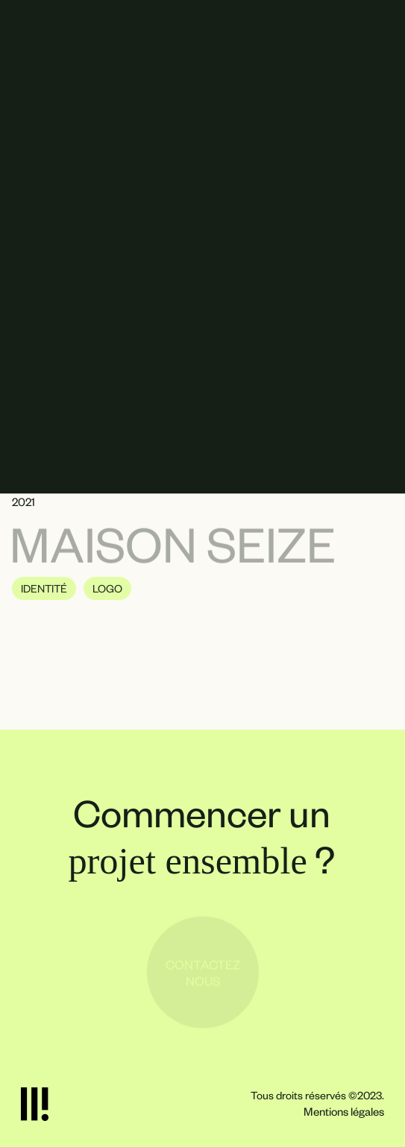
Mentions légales (344, 1111)
